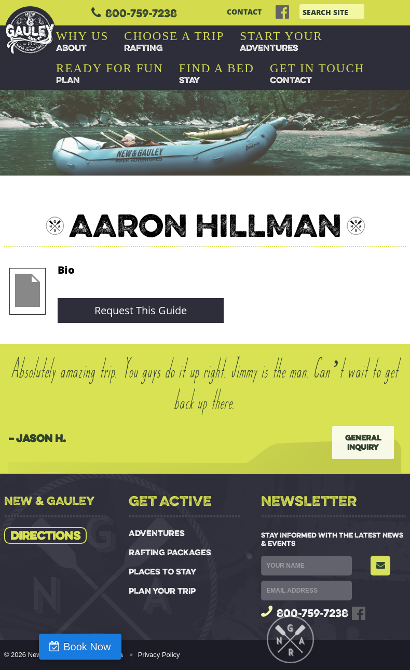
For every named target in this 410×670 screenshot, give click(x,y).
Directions (45, 535)
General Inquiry (363, 442)
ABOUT (82, 41)
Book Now (58, 646)
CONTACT (244, 12)
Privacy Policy (159, 655)
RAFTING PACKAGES (170, 552)
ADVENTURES (281, 41)
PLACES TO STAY (162, 571)
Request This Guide (140, 310)
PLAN (109, 74)
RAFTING (174, 41)
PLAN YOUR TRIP (162, 591)
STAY (216, 74)
